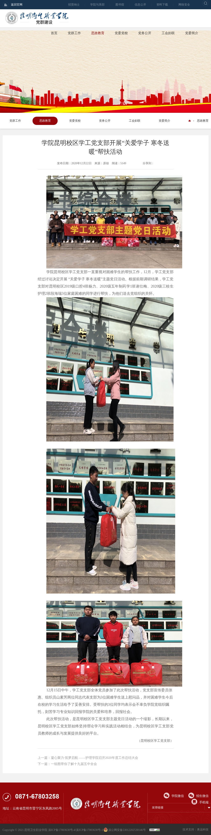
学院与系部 (97, 4)
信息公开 (140, 4)
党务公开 (144, 33)
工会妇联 (168, 33)
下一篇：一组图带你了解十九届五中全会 (67, 764)
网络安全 (184, 4)
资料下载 (162, 4)
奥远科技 (203, 829)
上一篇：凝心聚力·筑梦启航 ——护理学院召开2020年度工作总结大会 (88, 757)
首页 (54, 33)
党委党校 (121, 33)
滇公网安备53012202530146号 (125, 830)
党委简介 (191, 33)
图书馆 (119, 4)
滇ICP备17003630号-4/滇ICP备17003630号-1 (75, 830)
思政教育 (97, 33)
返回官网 (12, 5)
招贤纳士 (74, 4)
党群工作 (74, 33)
